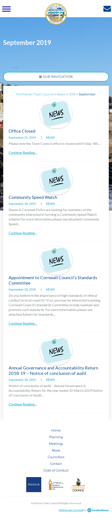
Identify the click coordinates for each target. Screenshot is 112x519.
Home (56, 430)
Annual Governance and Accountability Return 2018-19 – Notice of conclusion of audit (53, 370)
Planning (56, 437)
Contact (56, 464)
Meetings (56, 444)
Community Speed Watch (33, 197)
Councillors (56, 457)
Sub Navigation (56, 77)
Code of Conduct (56, 470)
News (50, 137)
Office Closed (22, 130)
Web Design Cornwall (71, 510)
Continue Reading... (23, 152)
